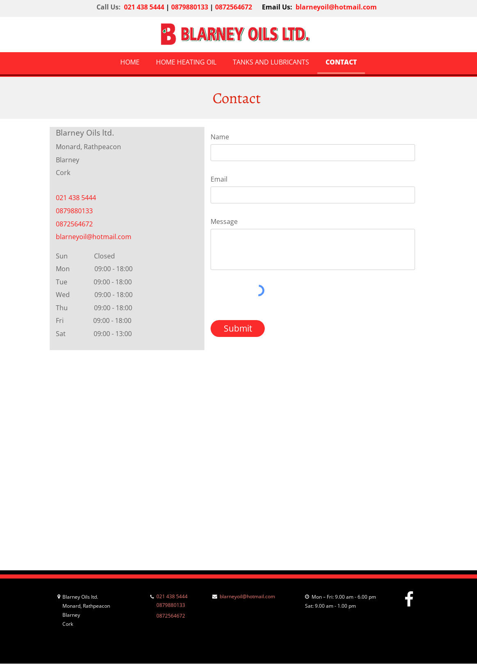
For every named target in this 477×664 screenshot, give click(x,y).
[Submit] (238, 328)
